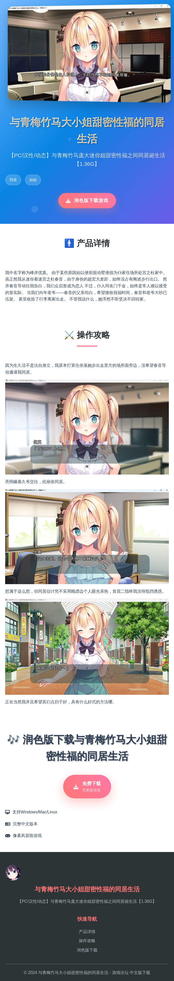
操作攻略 (87, 941)
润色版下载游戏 (87, 200)
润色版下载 (87, 950)
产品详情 (87, 931)
